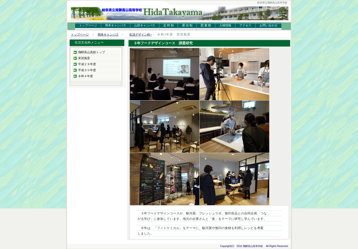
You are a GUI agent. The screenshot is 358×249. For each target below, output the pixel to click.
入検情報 (225, 25)
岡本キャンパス (115, 25)
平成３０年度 (87, 70)
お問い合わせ (268, 25)
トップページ (88, 25)
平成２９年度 (87, 64)
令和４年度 (85, 76)
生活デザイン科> (140, 34)
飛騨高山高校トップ (91, 52)
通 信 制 (187, 25)
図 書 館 (206, 25)
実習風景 (84, 58)
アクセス (245, 25)
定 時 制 (168, 25)
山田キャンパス (144, 25)
